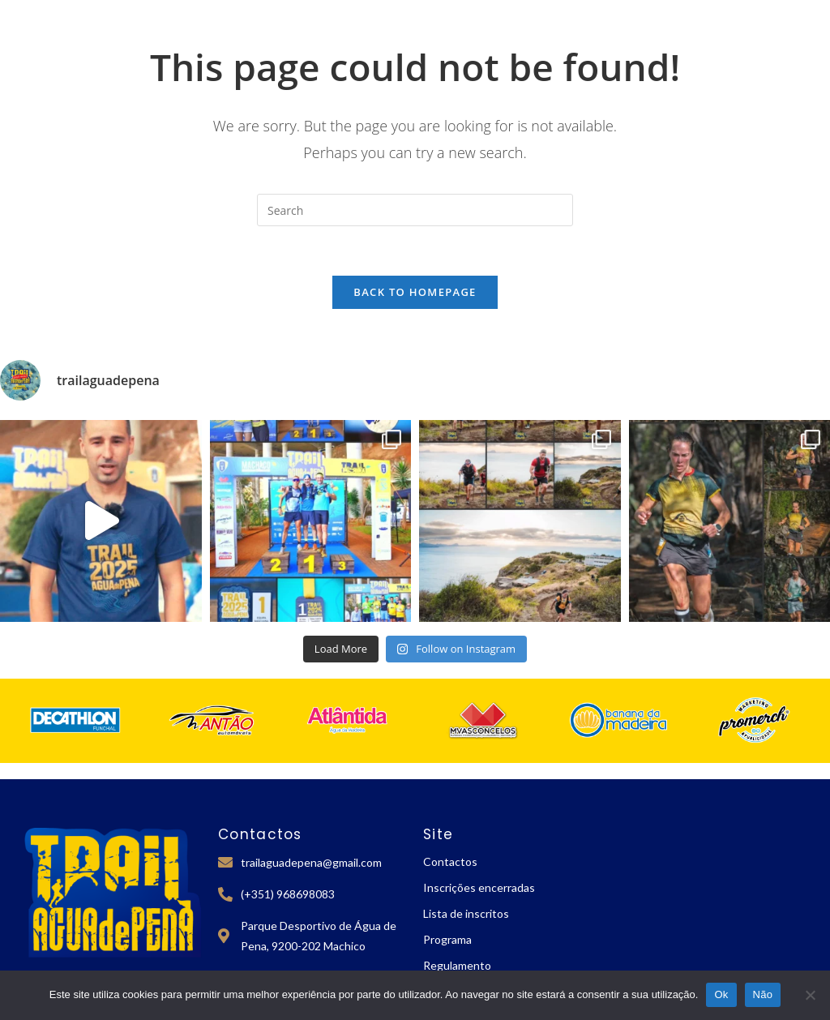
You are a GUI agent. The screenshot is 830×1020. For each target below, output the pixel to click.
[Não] (810, 995)
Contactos (450, 861)
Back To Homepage (414, 292)
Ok (721, 994)
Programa (447, 939)
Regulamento (457, 965)
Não (763, 994)
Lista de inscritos (466, 913)
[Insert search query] (415, 210)
